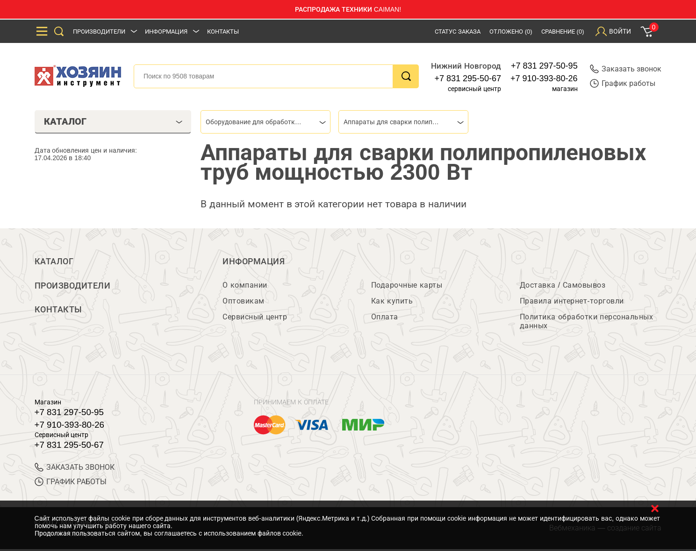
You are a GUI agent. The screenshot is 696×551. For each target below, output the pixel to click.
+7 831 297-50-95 (544, 66)
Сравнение (562, 31)
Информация (166, 31)
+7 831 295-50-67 (467, 78)
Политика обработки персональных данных (586, 323)
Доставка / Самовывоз (562, 287)
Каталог (54, 261)
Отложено (510, 31)
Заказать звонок (625, 68)
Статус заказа (458, 31)
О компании (244, 287)
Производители (99, 31)
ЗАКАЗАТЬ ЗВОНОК (75, 469)
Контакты (223, 31)
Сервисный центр (254, 319)
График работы (622, 83)
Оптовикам (243, 303)
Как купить (392, 303)
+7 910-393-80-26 (544, 78)
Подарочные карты (406, 287)
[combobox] (265, 122)
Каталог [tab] (113, 121)
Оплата (384, 319)
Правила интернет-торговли (572, 303)
